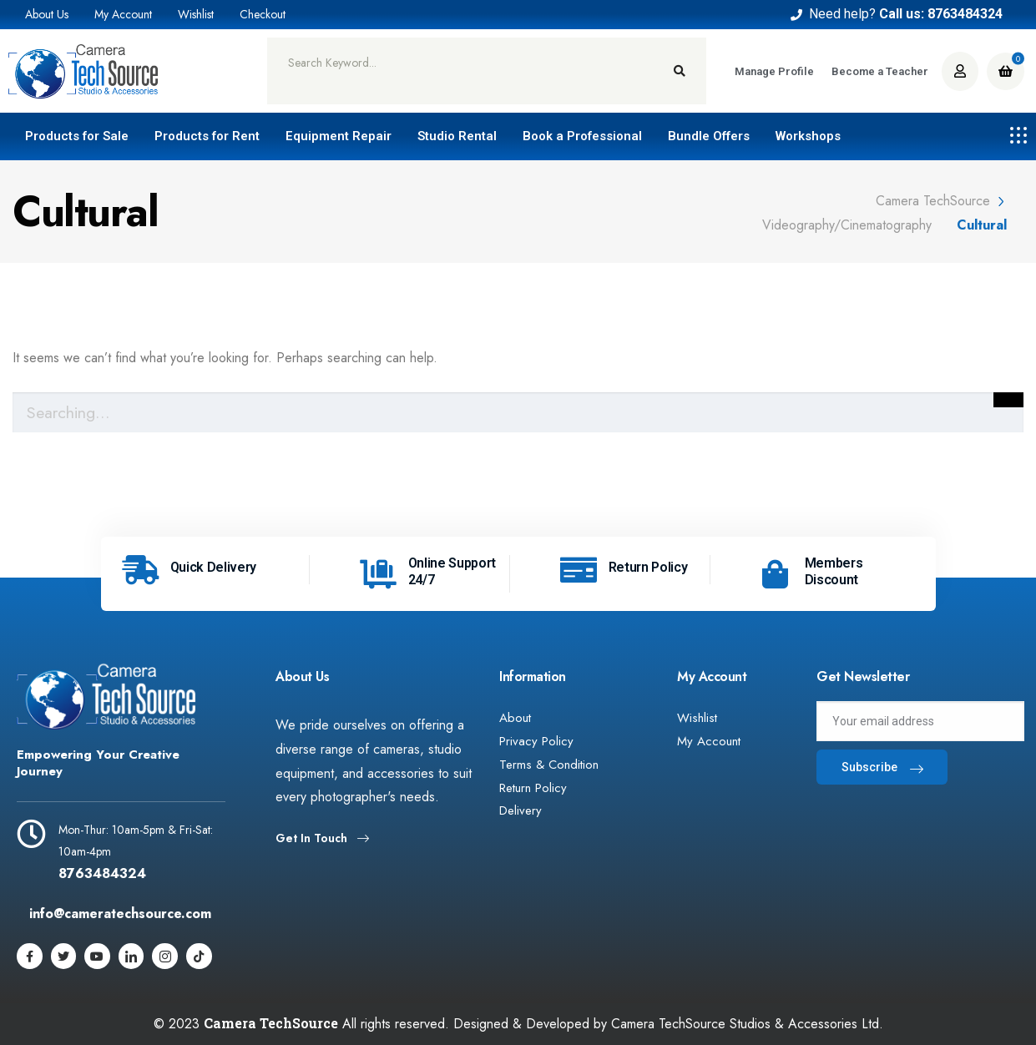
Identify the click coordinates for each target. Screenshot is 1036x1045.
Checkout (263, 14)
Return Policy (648, 567)
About (515, 718)
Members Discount (834, 571)
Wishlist (196, 14)
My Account (123, 14)
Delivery (520, 811)
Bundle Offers (709, 136)
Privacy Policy (536, 741)
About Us (46, 14)
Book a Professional (582, 136)
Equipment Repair (339, 136)
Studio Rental (457, 136)
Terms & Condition (549, 765)
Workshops (808, 136)
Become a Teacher (879, 71)
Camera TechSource (271, 1023)
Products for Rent (207, 136)
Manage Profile (774, 71)
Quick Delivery (213, 567)
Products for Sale (77, 136)
